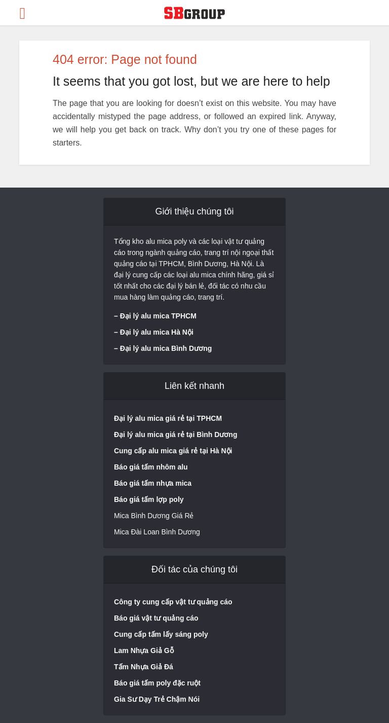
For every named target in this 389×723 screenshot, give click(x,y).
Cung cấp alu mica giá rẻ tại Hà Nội (173, 451)
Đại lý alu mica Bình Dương (166, 348)
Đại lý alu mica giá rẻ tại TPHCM (168, 418)
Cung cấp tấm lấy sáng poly (161, 634)
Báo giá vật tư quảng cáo (156, 618)
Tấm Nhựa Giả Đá (143, 667)
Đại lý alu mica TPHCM (158, 316)
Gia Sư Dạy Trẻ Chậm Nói (157, 699)
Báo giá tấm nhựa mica (152, 483)
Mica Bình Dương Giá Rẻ (154, 516)
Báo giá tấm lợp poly (149, 499)
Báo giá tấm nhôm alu (152, 467)
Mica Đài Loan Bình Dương (157, 532)
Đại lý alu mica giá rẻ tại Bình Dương (175, 434)
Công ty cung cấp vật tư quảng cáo (173, 602)
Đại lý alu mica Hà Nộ (155, 332)
